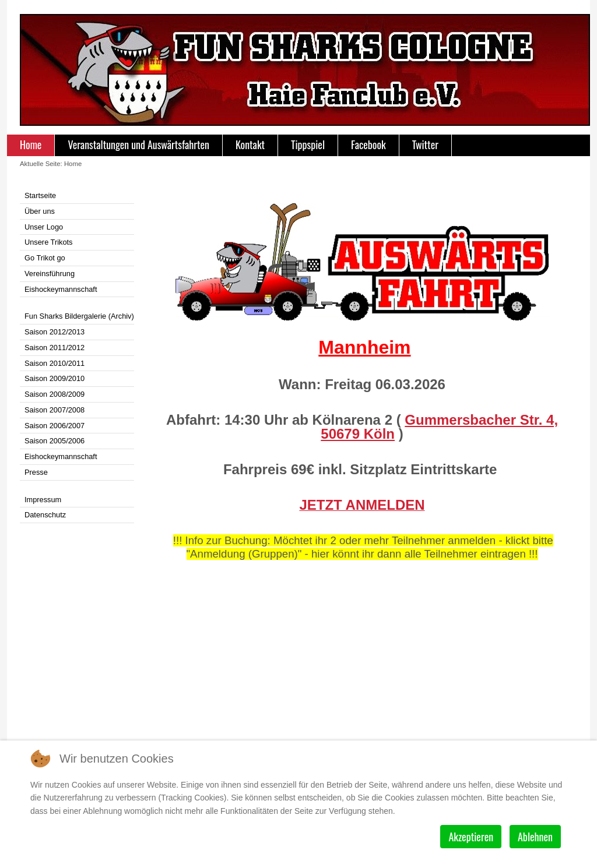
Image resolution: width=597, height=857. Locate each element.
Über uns (39, 211)
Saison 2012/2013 (54, 331)
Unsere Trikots (48, 242)
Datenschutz (45, 514)
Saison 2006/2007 (54, 425)
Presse (36, 472)
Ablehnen (535, 836)
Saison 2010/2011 (54, 363)
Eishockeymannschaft (60, 289)
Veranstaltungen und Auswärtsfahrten (138, 144)
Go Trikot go (44, 257)
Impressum (42, 499)
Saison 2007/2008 (54, 409)
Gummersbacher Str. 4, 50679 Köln (439, 427)
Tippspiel (308, 144)
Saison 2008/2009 (54, 394)
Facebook (368, 144)
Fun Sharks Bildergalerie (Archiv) (79, 316)
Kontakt (250, 144)
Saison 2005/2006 (54, 440)
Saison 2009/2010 (54, 378)
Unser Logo (43, 227)
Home (30, 144)
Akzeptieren (470, 836)
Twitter (425, 144)
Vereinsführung (49, 273)
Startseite (40, 195)
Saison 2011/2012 (54, 347)
